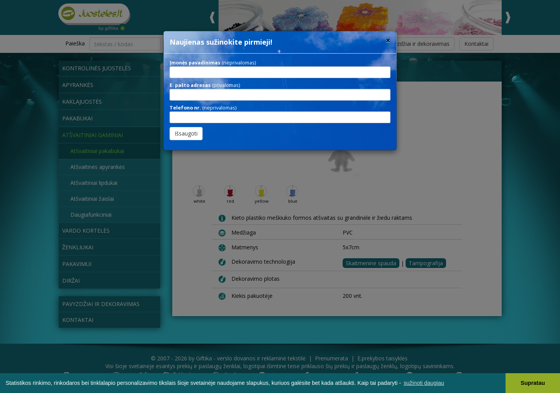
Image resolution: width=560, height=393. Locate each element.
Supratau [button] (533, 383)
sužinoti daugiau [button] (424, 383)
